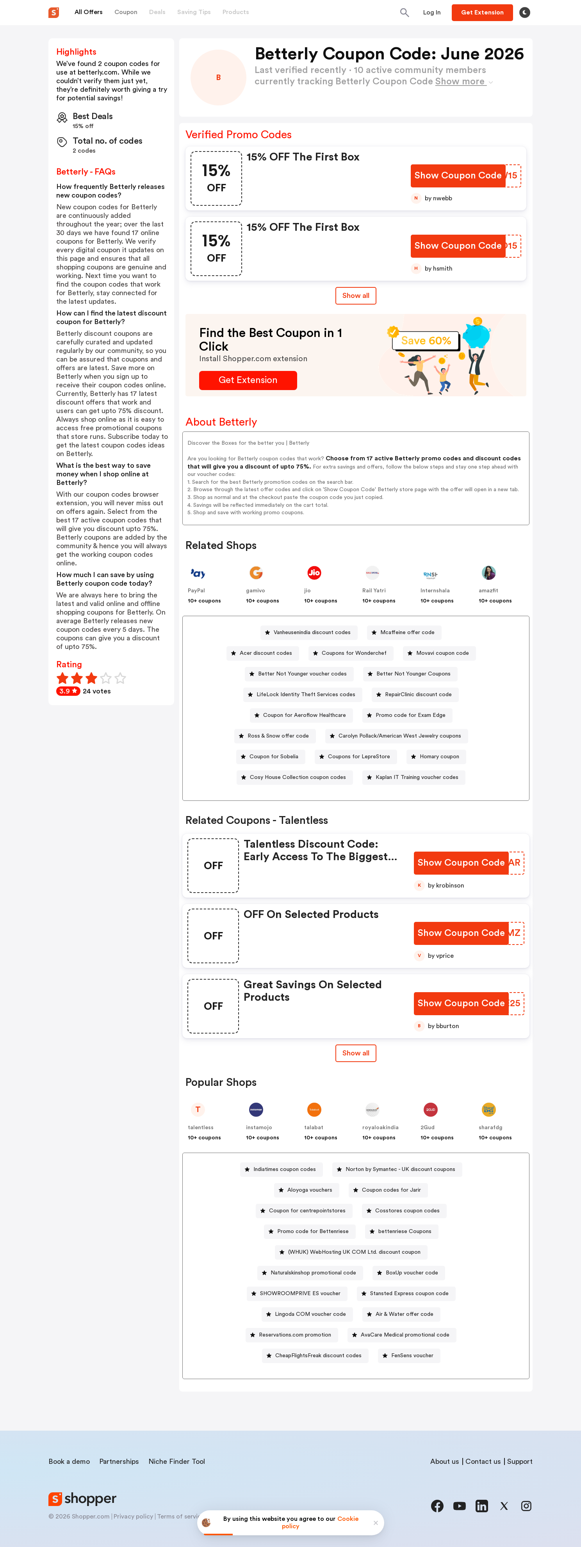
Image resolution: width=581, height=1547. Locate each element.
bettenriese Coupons (404, 1231)
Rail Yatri (374, 590)
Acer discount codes (266, 653)
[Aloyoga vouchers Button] (306, 1190)
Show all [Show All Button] (355, 295)
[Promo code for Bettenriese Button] (310, 1231)
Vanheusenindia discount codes (312, 632)
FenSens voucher (412, 1355)
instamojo (259, 1127)
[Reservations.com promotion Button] (292, 1335)
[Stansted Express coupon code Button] (406, 1294)
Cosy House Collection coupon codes (298, 777)
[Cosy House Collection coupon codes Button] (295, 777)
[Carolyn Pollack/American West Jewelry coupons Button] (396, 736)
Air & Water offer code (404, 1314)
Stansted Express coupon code (409, 1293)
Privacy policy (133, 1516)
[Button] (432, 12)
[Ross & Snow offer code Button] (275, 736)
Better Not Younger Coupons (413, 674)
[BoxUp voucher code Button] (408, 1273)
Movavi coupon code (442, 653)
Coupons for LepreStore (359, 756)
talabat (313, 1127)
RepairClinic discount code (418, 694)
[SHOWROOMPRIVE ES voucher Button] (297, 1294)
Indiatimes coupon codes (284, 1169)
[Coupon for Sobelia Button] (270, 757)
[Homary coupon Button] (436, 757)
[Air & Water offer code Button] (401, 1314)
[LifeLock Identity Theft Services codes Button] (302, 695)
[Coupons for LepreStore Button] (356, 757)
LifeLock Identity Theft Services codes (306, 694)
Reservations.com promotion (295, 1335)
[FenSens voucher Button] (409, 1356)
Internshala (435, 590)
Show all (355, 1053)
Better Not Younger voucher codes (302, 674)
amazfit (488, 590)
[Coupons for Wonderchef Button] (351, 653)
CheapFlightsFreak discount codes (318, 1355)
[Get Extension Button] (248, 380)
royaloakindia (380, 1127)
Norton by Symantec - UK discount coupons (400, 1169)
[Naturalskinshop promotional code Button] (310, 1273)
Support (520, 1461)
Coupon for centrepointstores (307, 1211)
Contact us (483, 1461)
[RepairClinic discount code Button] (415, 695)
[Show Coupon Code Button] (458, 175)
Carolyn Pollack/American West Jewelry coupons (400, 736)
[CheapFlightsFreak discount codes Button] (315, 1356)
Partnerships (119, 1461)
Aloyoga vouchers (309, 1190)
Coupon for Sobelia (274, 756)
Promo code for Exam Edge (411, 715)
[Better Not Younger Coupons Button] (410, 674)
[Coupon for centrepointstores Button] (304, 1211)
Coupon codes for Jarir (391, 1190)
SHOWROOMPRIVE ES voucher (300, 1293)
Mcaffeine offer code (407, 632)
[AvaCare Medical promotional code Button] (402, 1335)
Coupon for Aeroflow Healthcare (304, 715)
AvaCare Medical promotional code (405, 1335)
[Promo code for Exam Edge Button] (407, 715)
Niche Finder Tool (176, 1461)
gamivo (255, 590)
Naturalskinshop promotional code (313, 1273)
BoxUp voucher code (412, 1273)
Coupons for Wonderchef (354, 653)
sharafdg (491, 1127)
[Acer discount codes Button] (262, 653)
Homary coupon (439, 756)
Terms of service (181, 1516)
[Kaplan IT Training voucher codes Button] (413, 777)
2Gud (428, 1127)
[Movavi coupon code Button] (439, 653)
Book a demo (69, 1461)
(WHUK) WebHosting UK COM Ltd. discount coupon (354, 1252)
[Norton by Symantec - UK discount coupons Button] (397, 1169)
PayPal (196, 590)
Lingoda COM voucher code (310, 1314)
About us (444, 1461)
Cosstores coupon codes (407, 1211)
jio (307, 590)
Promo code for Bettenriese (313, 1231)
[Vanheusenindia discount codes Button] (309, 633)
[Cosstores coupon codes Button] (404, 1211)
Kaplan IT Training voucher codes (417, 777)
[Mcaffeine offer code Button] (404, 633)
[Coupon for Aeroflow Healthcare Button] (301, 715)
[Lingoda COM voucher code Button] (307, 1314)
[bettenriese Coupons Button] (401, 1231)
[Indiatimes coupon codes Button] (281, 1169)
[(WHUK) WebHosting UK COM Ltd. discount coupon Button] (351, 1252)
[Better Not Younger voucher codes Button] (299, 674)
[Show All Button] (355, 1053)
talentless (201, 1127)
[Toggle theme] (525, 12)
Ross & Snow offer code (278, 736)
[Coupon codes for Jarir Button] (388, 1190)
